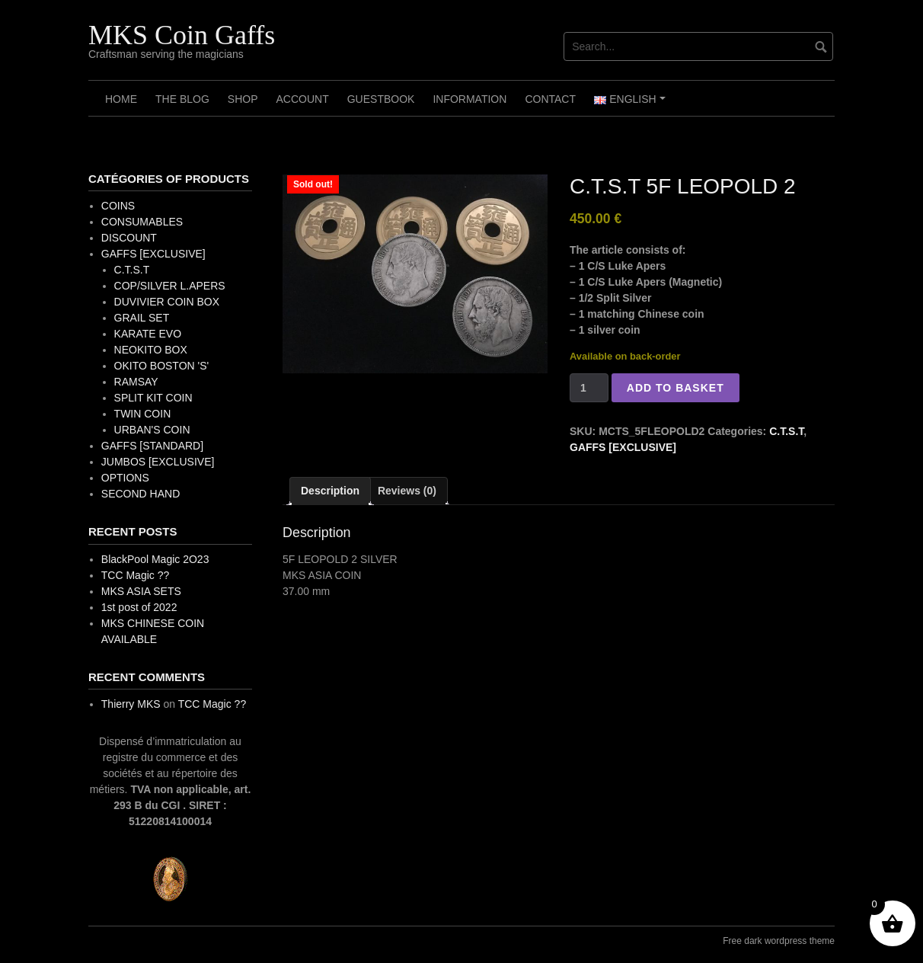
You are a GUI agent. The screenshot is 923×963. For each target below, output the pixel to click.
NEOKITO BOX (150, 350)
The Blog (182, 99)
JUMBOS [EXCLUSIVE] (158, 462)
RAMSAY (136, 382)
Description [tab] (330, 491)
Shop (243, 99)
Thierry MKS (131, 704)
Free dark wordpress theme (779, 941)
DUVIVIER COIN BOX (166, 302)
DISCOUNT (129, 238)
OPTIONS (125, 478)
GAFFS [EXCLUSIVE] (623, 447)
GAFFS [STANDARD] (152, 446)
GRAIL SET (142, 318)
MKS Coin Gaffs (181, 35)
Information (469, 99)
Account (302, 99)
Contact (550, 99)
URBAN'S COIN (152, 430)
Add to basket (675, 388)
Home (121, 99)
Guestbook (381, 99)
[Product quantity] (589, 387)
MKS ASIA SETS (141, 591)
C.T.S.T (786, 431)
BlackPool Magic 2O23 (155, 559)
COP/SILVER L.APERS (169, 286)
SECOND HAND (140, 494)
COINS (118, 206)
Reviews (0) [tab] (407, 491)
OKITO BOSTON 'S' (161, 366)
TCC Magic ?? (135, 575)
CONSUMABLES (142, 222)
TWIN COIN (142, 414)
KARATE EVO (147, 334)
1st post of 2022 (139, 607)
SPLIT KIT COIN (153, 398)
